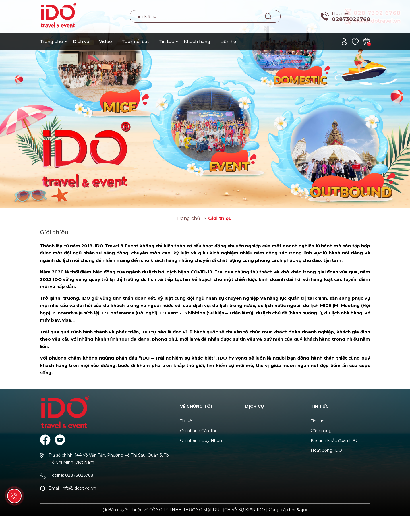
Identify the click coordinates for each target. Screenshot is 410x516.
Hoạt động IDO (326, 450)
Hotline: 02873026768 (71, 475)
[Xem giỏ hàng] (366, 41)
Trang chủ (51, 41)
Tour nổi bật (135, 41)
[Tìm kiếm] (268, 16)
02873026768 (351, 19)
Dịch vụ (81, 41)
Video (105, 41)
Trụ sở (186, 421)
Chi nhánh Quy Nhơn (201, 440)
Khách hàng (197, 41)
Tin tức (166, 41)
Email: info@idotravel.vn (72, 488)
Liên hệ (228, 41)
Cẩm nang (321, 430)
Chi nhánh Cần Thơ (199, 430)
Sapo (302, 509)
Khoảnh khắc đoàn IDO (334, 440)
